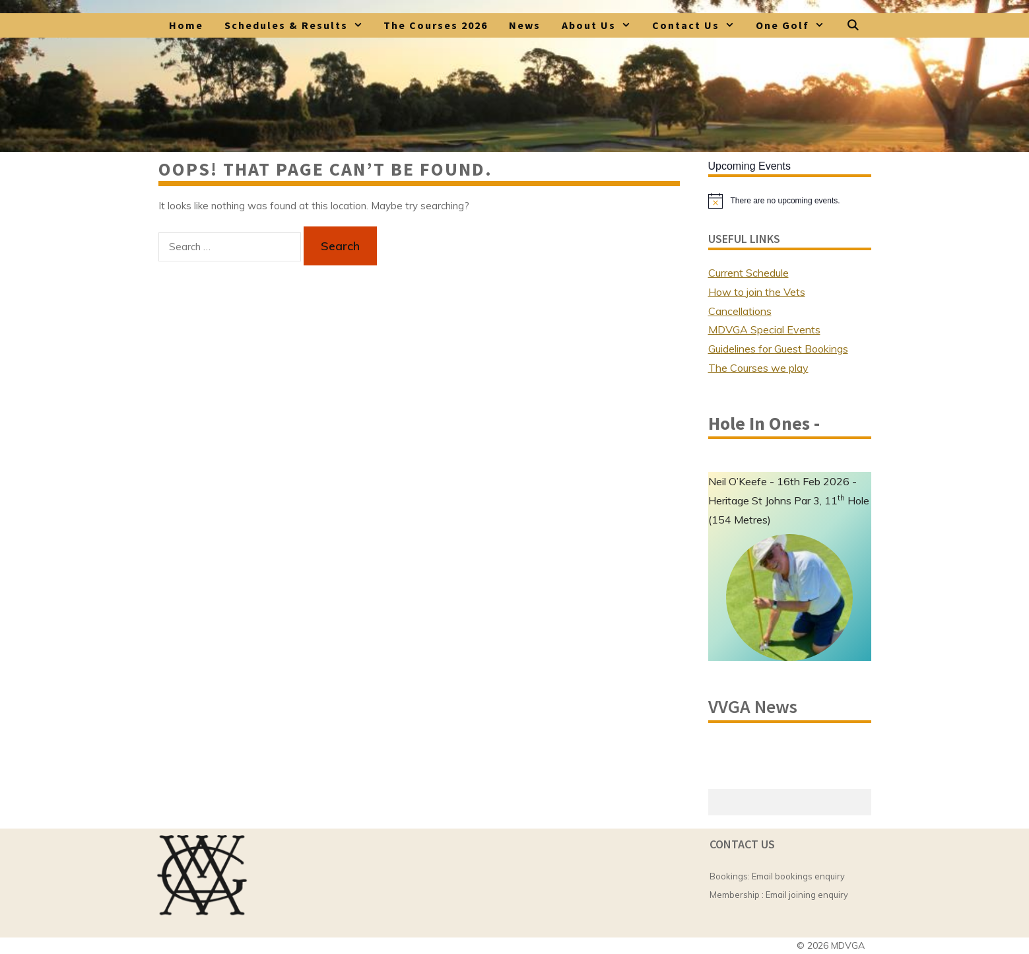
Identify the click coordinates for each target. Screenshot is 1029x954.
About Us (602, 25)
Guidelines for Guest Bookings (778, 348)
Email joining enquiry (807, 894)
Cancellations (740, 311)
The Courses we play (758, 367)
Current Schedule (748, 272)
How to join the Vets (756, 291)
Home (186, 25)
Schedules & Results (299, 25)
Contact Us (698, 25)
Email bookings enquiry (798, 876)
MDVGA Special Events (764, 329)
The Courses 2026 (435, 25)
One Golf (795, 25)
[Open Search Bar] (853, 25)
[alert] (789, 201)
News (525, 25)
